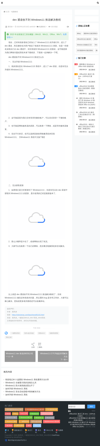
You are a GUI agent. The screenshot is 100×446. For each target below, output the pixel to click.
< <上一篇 (9, 356)
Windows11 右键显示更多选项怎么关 (21, 383)
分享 (33, 345)
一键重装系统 (15, 333)
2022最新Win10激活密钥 (84, 50)
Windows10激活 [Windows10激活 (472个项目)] (12, 417)
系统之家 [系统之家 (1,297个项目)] (37, 425)
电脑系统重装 (54, 333)
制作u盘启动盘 (29, 333)
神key (78, 33)
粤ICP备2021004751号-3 (17, 440)
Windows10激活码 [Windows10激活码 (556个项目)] (26, 417)
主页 (6, 12)
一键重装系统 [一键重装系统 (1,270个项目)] (24, 421)
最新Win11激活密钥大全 (91, 33)
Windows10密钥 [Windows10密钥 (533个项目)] (47, 413)
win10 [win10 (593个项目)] (8, 414)
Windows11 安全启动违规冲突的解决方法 (23, 392)
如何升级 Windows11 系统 (17, 389)
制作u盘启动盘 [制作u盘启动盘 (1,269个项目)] (36, 421)
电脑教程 (14, 12)
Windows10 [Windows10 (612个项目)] (35, 414)
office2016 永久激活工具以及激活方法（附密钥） (86, 112)
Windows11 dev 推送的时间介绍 (19, 354)
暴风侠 (9, 27)
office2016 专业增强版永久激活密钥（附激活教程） (86, 86)
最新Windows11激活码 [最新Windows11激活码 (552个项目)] (52, 421)
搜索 (91, 406)
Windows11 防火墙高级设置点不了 (20, 386)
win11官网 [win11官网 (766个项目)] (24, 413)
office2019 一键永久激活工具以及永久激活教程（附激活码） (86, 124)
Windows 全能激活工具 (84, 45)
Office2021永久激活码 (83, 39)
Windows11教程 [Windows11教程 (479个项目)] (12, 421)
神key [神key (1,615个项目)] (29, 425)
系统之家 (9, 337)
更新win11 (42, 333)
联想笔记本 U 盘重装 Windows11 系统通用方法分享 (27, 380)
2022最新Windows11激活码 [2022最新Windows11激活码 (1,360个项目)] (35, 409)
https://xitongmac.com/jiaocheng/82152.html (28, 315)
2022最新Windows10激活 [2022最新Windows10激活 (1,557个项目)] (15, 409)
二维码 (39, 345)
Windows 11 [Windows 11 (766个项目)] (39, 418)
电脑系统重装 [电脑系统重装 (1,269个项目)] (19, 425)
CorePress (55, 435)
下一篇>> (63, 359)
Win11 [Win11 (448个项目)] (16, 414)
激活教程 (92, 70)
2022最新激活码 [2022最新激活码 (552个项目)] (52, 409)
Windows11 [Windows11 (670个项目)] (50, 418)
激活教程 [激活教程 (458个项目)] (9, 425)
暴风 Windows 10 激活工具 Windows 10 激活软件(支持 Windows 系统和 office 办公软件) (81, 424)
